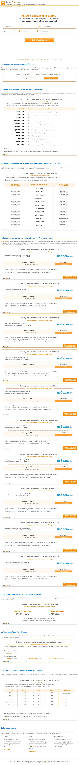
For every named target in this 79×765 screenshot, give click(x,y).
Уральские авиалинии (62, 739)
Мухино (8, 653)
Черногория (16, 743)
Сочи (38, 746)
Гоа (40, 739)
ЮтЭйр (64, 743)
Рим (48, 741)
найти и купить (64, 264)
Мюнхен (40, 743)
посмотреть (15, 188)
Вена (43, 744)
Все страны (7, 749)
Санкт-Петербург (37, 744)
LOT (55, 739)
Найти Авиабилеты (39, 40)
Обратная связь (47, 762)
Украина (11, 744)
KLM (59, 741)
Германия (6, 744)
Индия (19, 741)
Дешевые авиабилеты (23, 59)
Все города (32, 751)
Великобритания (12, 741)
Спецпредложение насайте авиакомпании (70, 277)
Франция (6, 743)
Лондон (43, 739)
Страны (33, 59)
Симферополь (32, 746)
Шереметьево (56, 658)
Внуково (8, 658)
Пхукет (30, 744)
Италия (19, 744)
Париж (34, 741)
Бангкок (44, 741)
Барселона (36, 739)
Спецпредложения (19, 7)
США (5, 746)
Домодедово (33, 658)
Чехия (9, 739)
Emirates (68, 744)
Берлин (44, 746)
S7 (71, 744)
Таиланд (11, 743)
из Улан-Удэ (45, 59)
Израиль (13, 739)
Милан (31, 741)
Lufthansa (63, 744)
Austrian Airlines (58, 743)
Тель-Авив (39, 741)
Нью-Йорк (31, 743)
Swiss (60, 746)
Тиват (40, 746)
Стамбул (45, 743)
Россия (38, 59)
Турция (15, 744)
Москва (31, 739)
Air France (68, 741)
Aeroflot (70, 739)
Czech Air (56, 746)
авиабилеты (25, 3)
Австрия (6, 741)
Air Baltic (69, 743)
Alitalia (59, 744)
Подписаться (51, 78)
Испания (18, 739)
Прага (36, 743)
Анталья (31, 748)
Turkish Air (63, 741)
